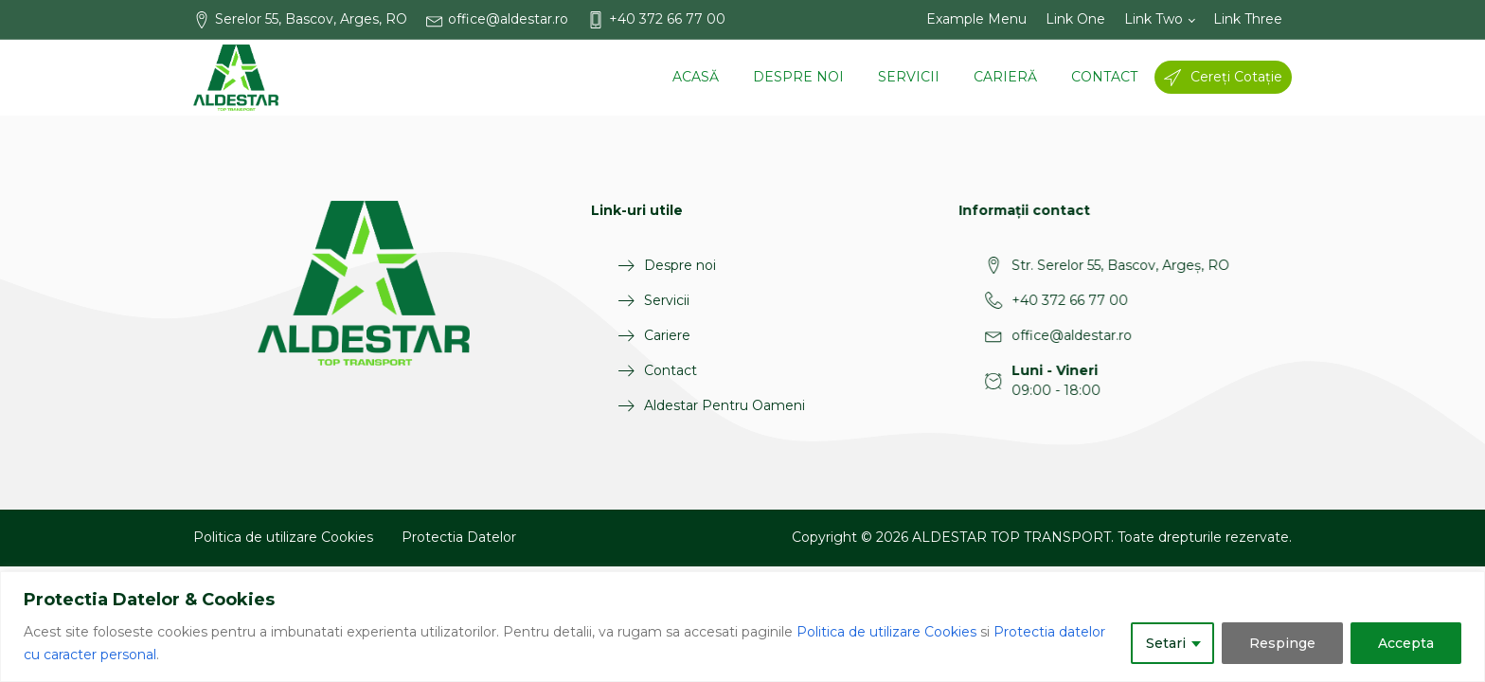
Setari (1166, 643)
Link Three (1247, 18)
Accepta (1406, 643)
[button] (309, 19)
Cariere (654, 335)
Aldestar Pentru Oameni (711, 405)
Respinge (1282, 643)
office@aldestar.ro (1016, 335)
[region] (742, 626)
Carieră (1005, 76)
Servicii (908, 76)
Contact (1104, 76)
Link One (1075, 18)
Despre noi (798, 76)
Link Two (1153, 18)
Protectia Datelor (459, 537)
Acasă (695, 76)
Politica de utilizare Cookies (886, 631)
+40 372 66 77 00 (1014, 300)
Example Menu (976, 18)
